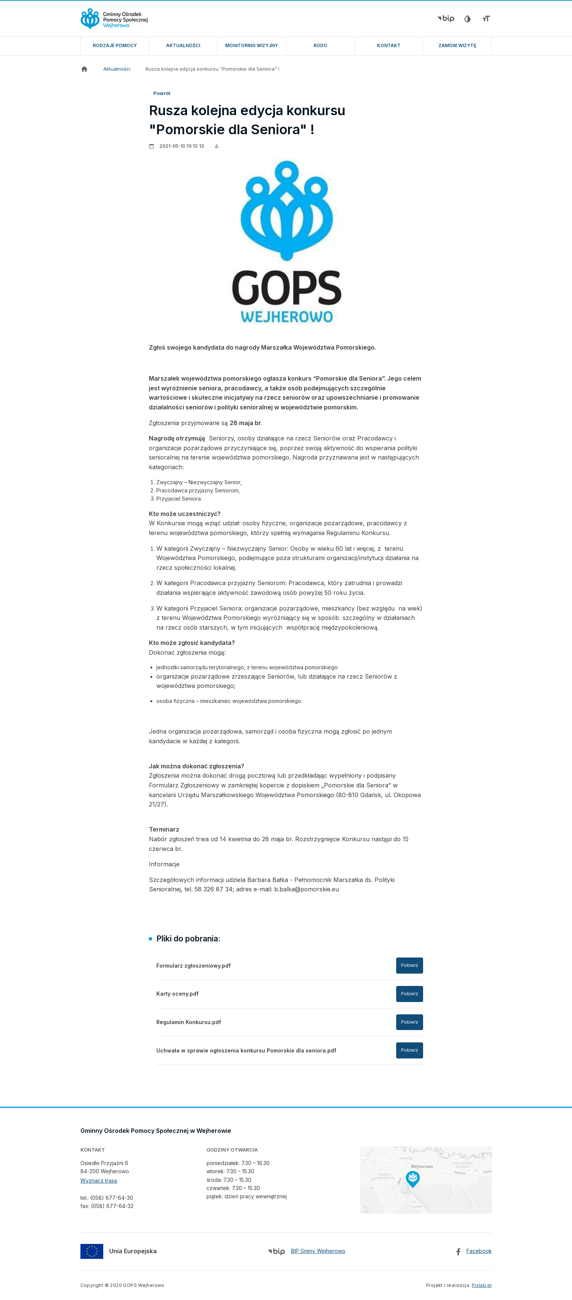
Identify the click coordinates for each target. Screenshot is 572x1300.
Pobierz (409, 965)
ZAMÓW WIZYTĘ (457, 45)
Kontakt (389, 45)
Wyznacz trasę (98, 1180)
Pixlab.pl (482, 1285)
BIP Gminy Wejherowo (318, 1251)
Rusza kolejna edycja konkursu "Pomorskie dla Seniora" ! (212, 69)
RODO (320, 45)
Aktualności (183, 45)
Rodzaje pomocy (115, 45)
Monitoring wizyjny (251, 45)
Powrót (161, 93)
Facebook (479, 1251)
